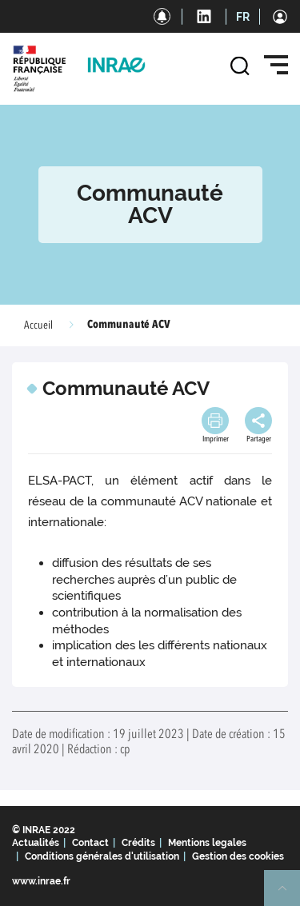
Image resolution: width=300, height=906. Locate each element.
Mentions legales (207, 842)
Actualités (35, 842)
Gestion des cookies (238, 856)
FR (243, 16)
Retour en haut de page (289, 895)
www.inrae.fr (41, 881)
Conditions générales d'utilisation (102, 856)
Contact (90, 842)
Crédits (138, 842)
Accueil (38, 325)
